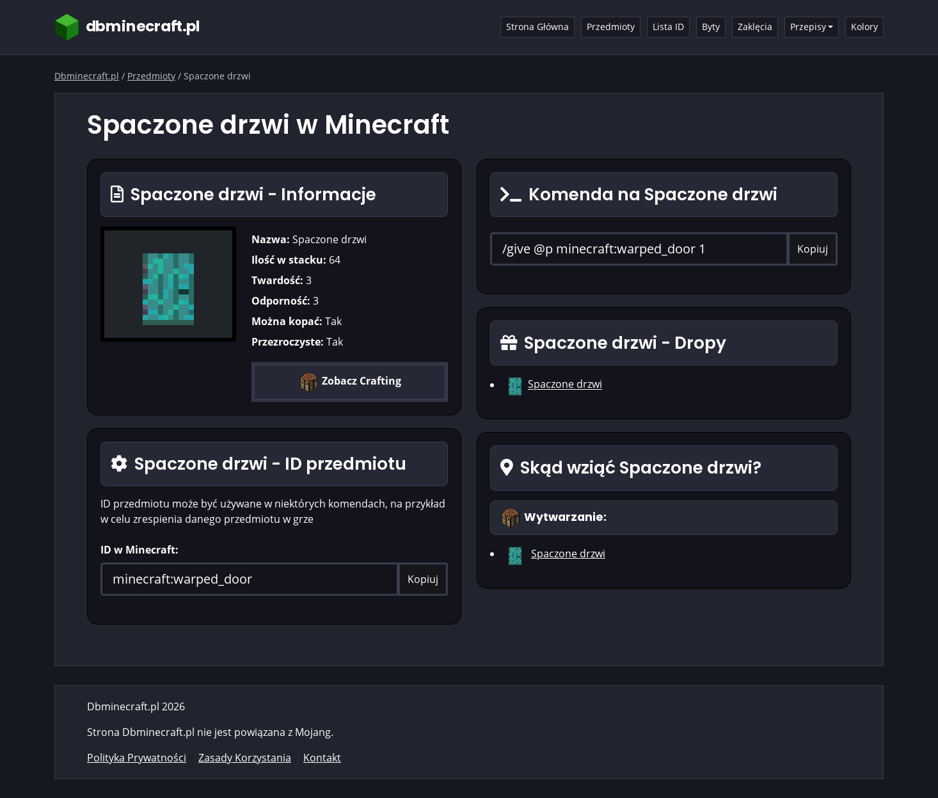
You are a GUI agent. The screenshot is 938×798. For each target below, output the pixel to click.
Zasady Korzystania (244, 758)
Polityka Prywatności (136, 758)
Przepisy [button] (808, 26)
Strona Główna (537, 26)
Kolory (864, 26)
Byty (711, 26)
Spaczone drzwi (565, 385)
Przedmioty (611, 26)
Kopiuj (423, 579)
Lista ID (668, 26)
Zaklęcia (755, 26)
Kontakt (322, 758)
